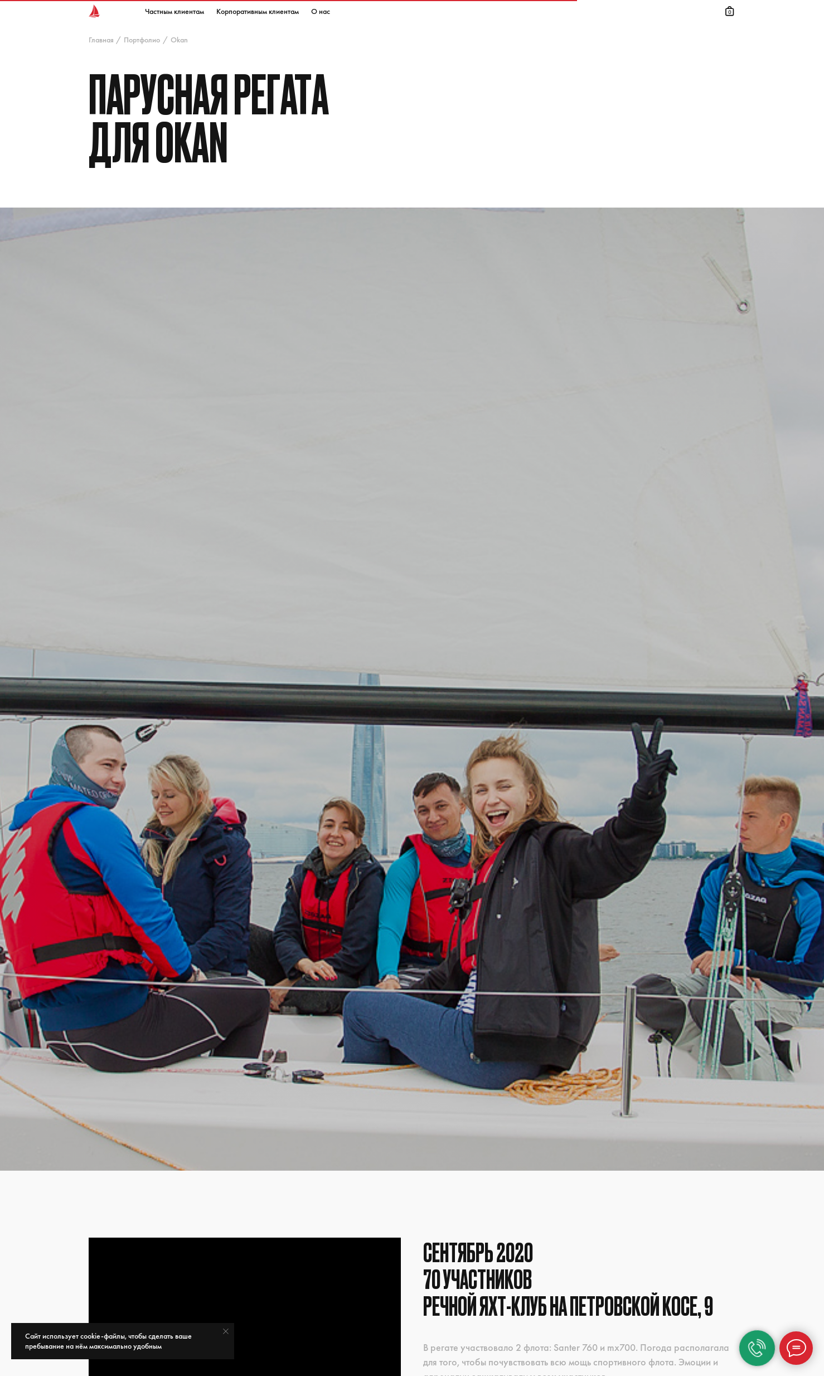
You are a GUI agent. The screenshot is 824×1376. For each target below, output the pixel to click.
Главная (101, 40)
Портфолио (142, 40)
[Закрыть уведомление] (225, 1331)
